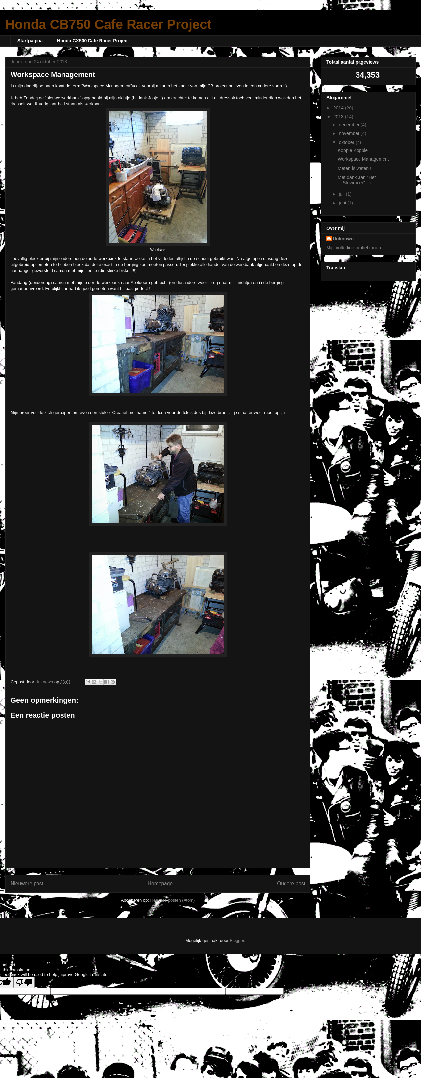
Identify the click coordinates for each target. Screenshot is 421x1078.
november (349, 133)
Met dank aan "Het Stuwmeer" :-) (357, 180)
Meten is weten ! (354, 168)
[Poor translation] (24, 982)
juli (342, 194)
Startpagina (30, 40)
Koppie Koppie (353, 150)
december (349, 124)
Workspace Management (363, 159)
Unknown (343, 238)
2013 (339, 116)
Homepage (160, 883)
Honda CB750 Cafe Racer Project (108, 24)
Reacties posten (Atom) (172, 900)
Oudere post (291, 883)
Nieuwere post (27, 883)
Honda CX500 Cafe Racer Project (93, 40)
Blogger (237, 940)
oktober (347, 142)
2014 (339, 107)
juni (343, 202)
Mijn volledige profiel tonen (353, 247)
